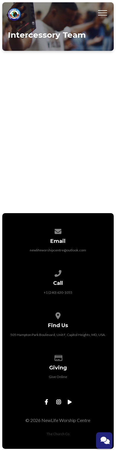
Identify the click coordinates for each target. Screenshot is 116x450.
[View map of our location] (58, 315)
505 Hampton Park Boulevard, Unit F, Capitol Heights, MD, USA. (58, 335)
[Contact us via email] (58, 230)
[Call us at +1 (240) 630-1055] (58, 272)
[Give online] (58, 357)
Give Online (58, 377)
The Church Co (58, 434)
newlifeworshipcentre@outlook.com (58, 250)
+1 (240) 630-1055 (58, 292)
